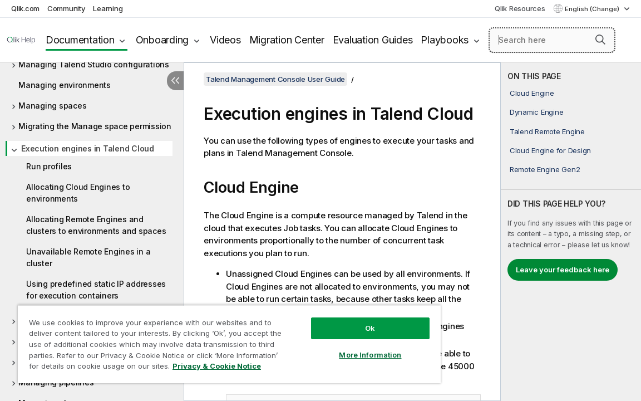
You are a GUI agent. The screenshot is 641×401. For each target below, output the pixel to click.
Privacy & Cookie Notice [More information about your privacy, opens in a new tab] (119, 368)
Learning (107, 8)
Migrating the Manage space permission (94, 126)
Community (66, 8)
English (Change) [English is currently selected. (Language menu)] (593, 9)
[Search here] (552, 40)
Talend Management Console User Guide (275, 79)
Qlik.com (25, 8)
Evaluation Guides (373, 40)
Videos (225, 40)
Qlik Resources (520, 8)
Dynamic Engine (537, 111)
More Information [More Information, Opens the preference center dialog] (327, 346)
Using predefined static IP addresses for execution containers (96, 289)
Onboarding (162, 40)
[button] (600, 39)
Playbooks (445, 40)
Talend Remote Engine (547, 131)
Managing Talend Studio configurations (93, 64)
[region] (203, 339)
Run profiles (49, 166)
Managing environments (64, 85)
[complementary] (571, 231)
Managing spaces (52, 105)
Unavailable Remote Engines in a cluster (88, 257)
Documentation (80, 40)
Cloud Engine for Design (550, 150)
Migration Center (286, 40)
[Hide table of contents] (175, 80)
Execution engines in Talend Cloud (87, 148)
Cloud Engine (532, 93)
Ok (327, 319)
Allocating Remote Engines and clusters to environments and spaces (96, 225)
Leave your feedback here (562, 269)
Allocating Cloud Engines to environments (78, 192)
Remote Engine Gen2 (545, 169)
